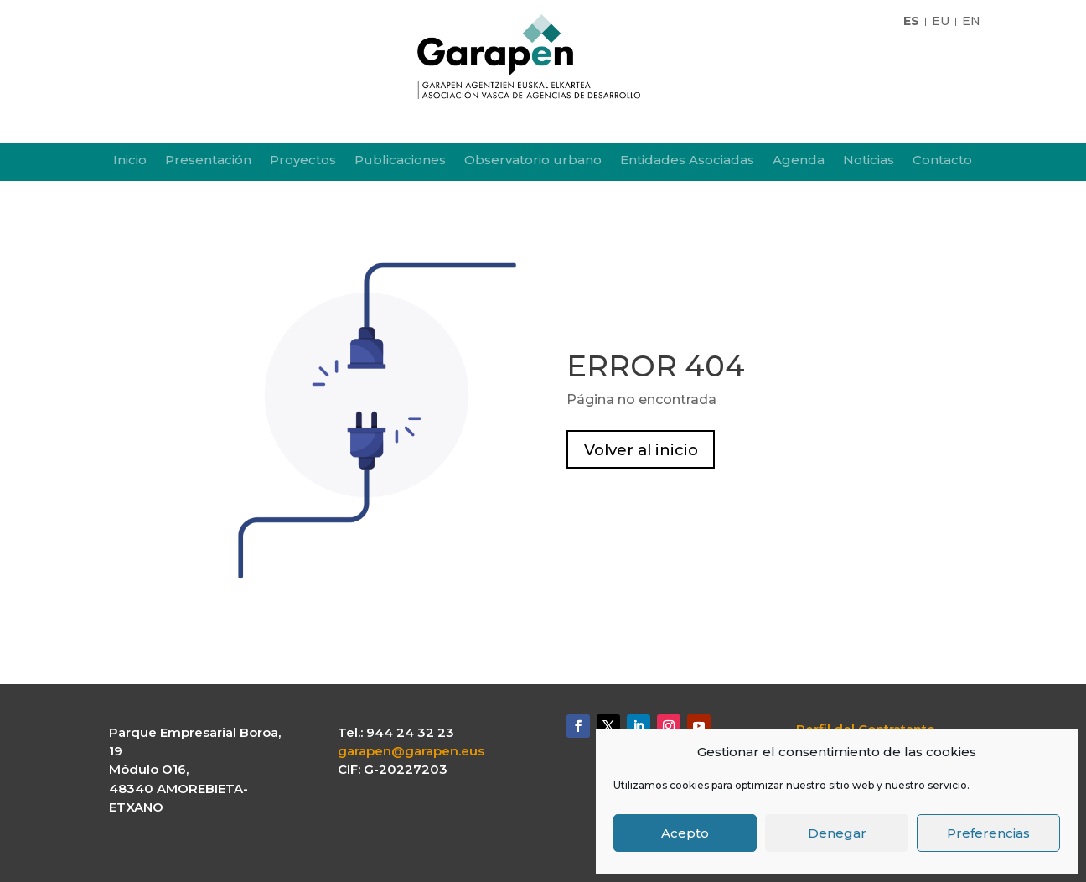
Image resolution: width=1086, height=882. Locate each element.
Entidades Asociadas (687, 161)
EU (940, 22)
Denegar (837, 833)
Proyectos (303, 161)
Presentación (208, 161)
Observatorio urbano (533, 161)
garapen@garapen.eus (411, 751)
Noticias (868, 161)
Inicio (130, 161)
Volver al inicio (644, 449)
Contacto (942, 161)
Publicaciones (400, 161)
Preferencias (988, 833)
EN (971, 22)
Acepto (685, 833)
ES (911, 22)
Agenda (799, 161)
